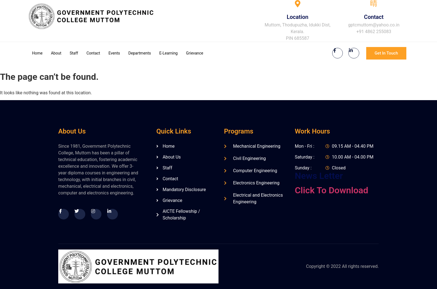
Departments (139, 53)
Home (37, 53)
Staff (74, 53)
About (56, 53)
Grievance (194, 53)
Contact (93, 53)
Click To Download (331, 190)
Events (114, 53)
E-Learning (168, 53)
